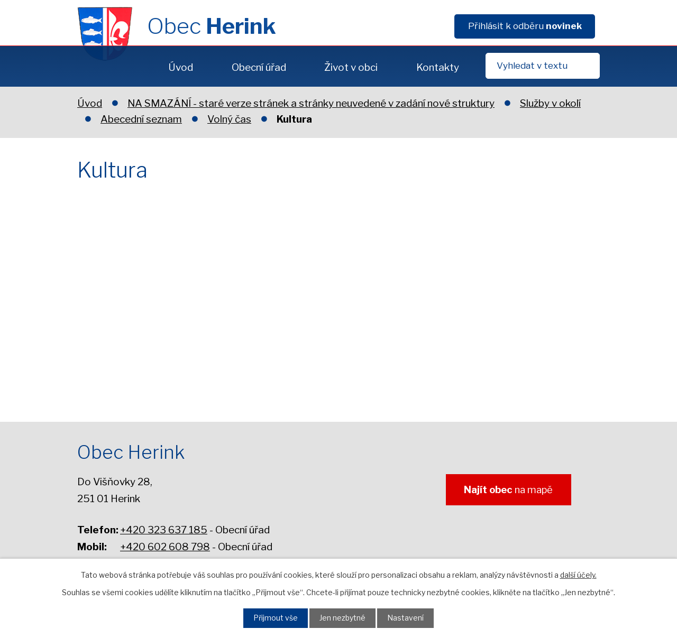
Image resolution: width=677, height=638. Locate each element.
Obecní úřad (259, 67)
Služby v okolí (550, 103)
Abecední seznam (141, 119)
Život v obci (351, 67)
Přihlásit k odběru (525, 26)
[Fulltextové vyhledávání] (543, 66)
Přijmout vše (272, 617)
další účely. (578, 573)
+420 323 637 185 (163, 530)
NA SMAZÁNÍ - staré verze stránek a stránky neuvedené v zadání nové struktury (311, 103)
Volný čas (229, 119)
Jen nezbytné (343, 617)
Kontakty (437, 67)
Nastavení (410, 617)
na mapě (504, 491)
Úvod (180, 67)
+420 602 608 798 (165, 547)
